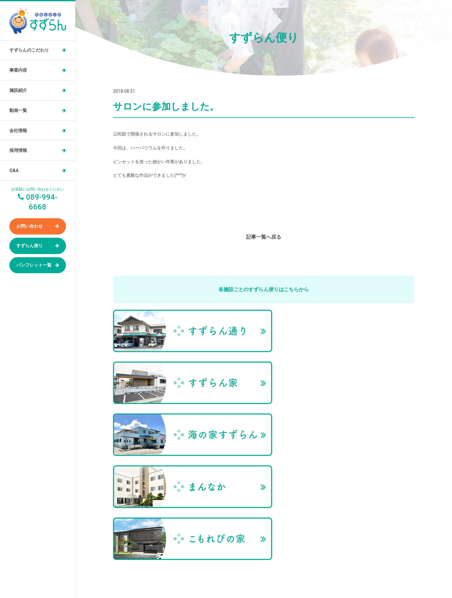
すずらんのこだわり (29, 50)
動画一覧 (18, 110)
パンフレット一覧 (33, 265)
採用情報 (18, 150)
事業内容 (18, 70)
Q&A (14, 170)
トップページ (317, 419)
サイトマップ (331, 500)
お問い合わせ (29, 226)
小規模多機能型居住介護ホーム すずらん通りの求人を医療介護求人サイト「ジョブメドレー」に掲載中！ (264, 582)
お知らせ (327, 487)
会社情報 (18, 130)
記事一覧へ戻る (263, 237)
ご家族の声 (329, 461)
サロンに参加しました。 (393, 419)
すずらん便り (29, 245)
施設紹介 (18, 90)
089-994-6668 (250, 562)
